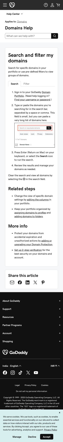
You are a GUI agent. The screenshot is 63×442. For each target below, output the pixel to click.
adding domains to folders (28, 216)
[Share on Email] (12, 282)
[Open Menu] (3, 5)
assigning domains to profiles (30, 212)
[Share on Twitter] (35, 282)
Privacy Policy (30, 385)
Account (7, 333)
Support (6, 309)
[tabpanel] (31, 135)
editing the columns (38, 199)
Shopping (7, 341)
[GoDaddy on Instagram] (12, 374)
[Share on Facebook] (20, 282)
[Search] (54, 36)
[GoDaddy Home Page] (15, 352)
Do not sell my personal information (31, 391)
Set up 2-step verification (28, 250)
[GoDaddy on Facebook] (4, 374)
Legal (17, 385)
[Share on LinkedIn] (27, 282)
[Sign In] (52, 5)
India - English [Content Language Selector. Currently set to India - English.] (12, 366)
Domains (22, 21)
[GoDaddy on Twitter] (28, 374)
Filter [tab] (26, 83)
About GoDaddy (11, 301)
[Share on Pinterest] (43, 282)
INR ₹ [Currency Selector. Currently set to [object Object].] (56, 366)
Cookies (44, 385)
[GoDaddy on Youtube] (35, 374)
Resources (8, 317)
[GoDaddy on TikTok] (20, 374)
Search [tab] (14, 83)
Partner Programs (12, 325)
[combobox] (28, 36)
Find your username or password (32, 99)
